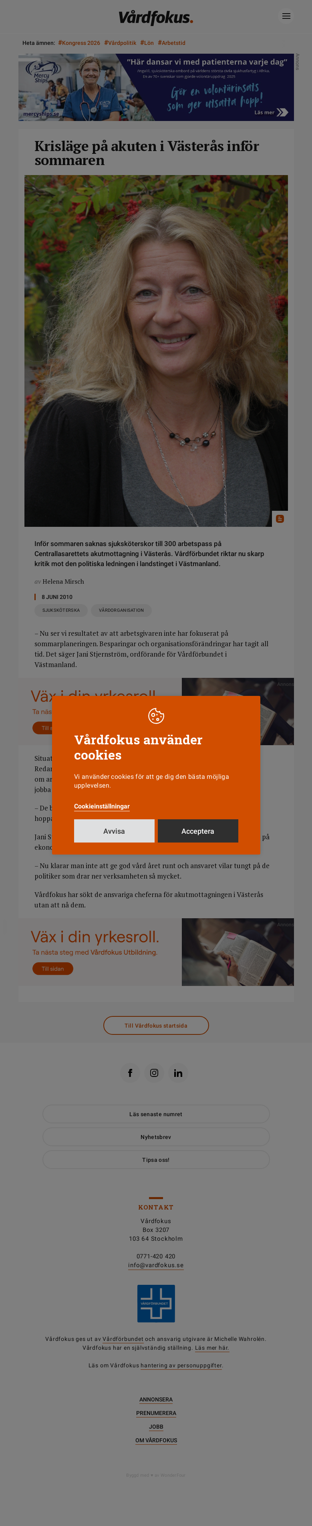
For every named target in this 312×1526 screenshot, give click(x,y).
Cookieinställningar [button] (102, 806)
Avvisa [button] (114, 831)
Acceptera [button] (197, 831)
